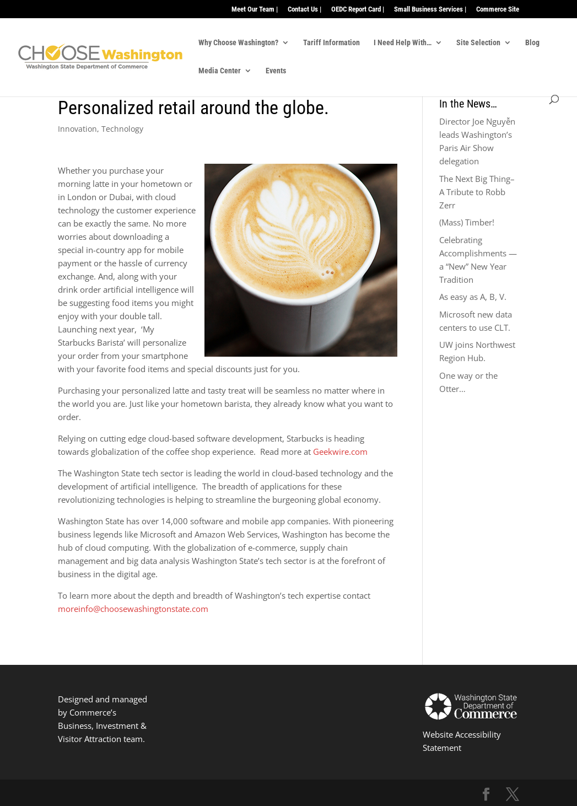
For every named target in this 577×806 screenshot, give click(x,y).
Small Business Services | (430, 9)
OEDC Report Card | (357, 9)
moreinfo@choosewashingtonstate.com (133, 608)
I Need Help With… (403, 43)
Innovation (77, 128)
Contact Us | (304, 9)
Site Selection (478, 43)
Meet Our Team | (254, 9)
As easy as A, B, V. (472, 296)
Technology (122, 128)
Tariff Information (331, 43)
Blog (532, 43)
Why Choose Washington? (238, 43)
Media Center (219, 71)
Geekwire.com (340, 451)
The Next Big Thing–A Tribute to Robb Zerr (477, 192)
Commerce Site (497, 9)
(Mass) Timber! (466, 222)
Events (276, 71)
